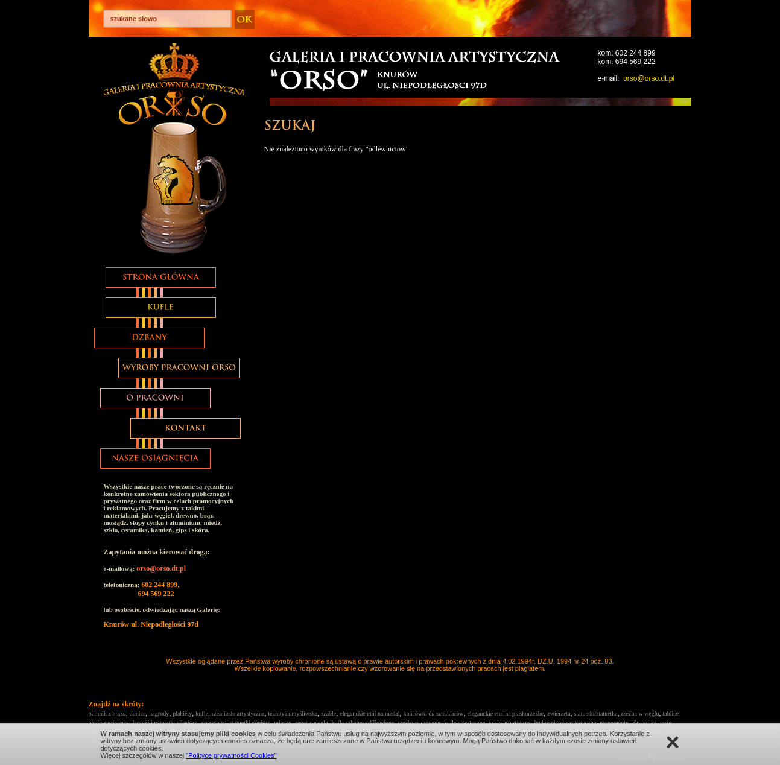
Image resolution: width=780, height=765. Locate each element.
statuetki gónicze (250, 722)
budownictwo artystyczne (565, 722)
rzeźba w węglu (640, 713)
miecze (282, 722)
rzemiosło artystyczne (238, 713)
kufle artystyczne (465, 722)
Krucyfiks (644, 722)
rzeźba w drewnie (419, 722)
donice (138, 713)
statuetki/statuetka (596, 713)
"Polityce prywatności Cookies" (231, 755)
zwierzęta (558, 713)
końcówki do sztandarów (433, 713)
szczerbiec (213, 722)
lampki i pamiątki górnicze (165, 722)
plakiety (182, 713)
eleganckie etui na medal (369, 713)
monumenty (614, 722)
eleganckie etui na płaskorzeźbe (505, 713)
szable (328, 713)
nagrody (159, 713)
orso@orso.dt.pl (648, 78)
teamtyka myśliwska (292, 713)
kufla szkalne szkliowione (363, 722)
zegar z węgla (311, 722)
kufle (201, 713)
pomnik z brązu (107, 713)
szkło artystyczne (510, 722)
